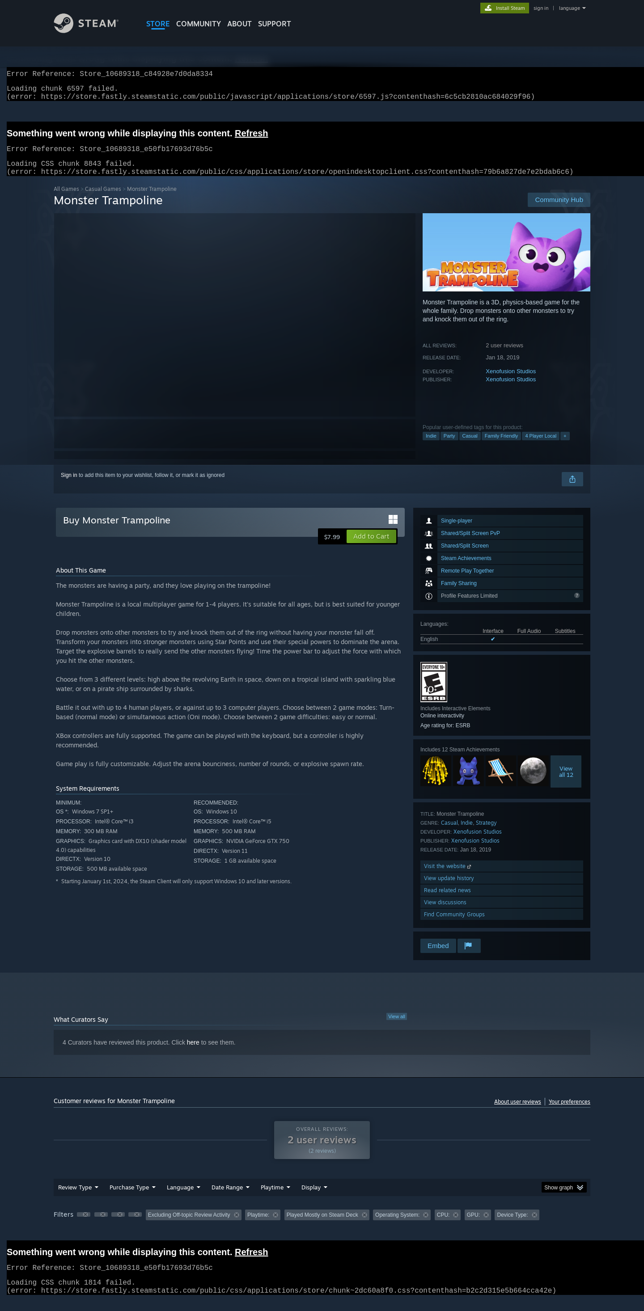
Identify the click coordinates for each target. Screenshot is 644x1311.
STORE (158, 23)
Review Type (75, 1197)
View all (396, 1027)
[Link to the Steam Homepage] (93, 30)
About (239, 23)
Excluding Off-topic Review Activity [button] (189, 1225)
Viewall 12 (566, 782)
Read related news (447, 901)
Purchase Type (129, 1197)
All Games (66, 199)
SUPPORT (274, 23)
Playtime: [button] (258, 1225)
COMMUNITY (198, 23)
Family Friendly (501, 446)
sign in (541, 8)
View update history (449, 888)
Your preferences (569, 1112)
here (193, 1053)
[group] (322, 1226)
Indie (431, 446)
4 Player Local (540, 446)
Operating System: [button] (397, 1225)
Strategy (486, 833)
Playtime (272, 1197)
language (569, 8)
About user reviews (517, 1112)
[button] (371, 547)
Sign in (69, 486)
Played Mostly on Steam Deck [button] (322, 1225)
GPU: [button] (473, 1225)
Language (180, 1197)
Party (449, 446)
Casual (470, 446)
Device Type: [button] (512, 1225)
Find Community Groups (454, 925)
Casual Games (103, 199)
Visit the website (448, 876)
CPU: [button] (443, 1225)
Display (311, 1197)
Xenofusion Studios (511, 382)
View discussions (445, 913)
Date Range (227, 1197)
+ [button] (565, 446)
